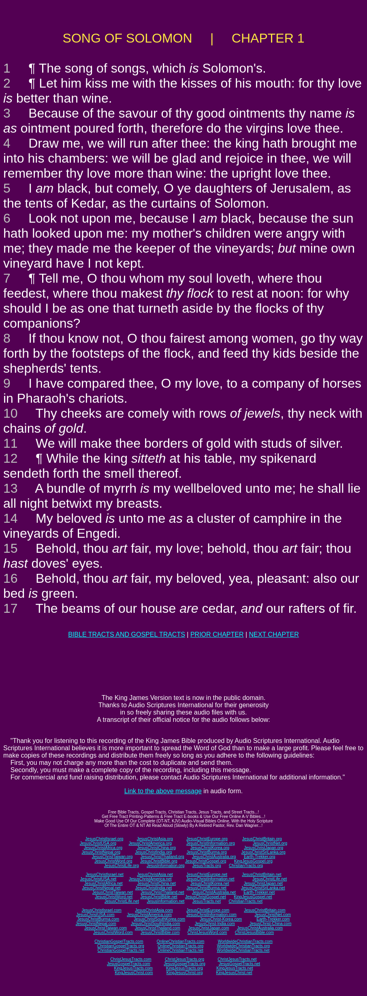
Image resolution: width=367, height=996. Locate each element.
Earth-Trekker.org (259, 856)
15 (10, 548)
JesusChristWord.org (113, 861)
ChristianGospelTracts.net (121, 950)
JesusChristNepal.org (100, 852)
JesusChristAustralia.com (260, 928)
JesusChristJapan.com (208, 928)
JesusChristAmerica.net (150, 879)
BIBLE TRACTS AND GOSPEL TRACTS (126, 634)
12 (10, 458)
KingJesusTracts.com (133, 968)
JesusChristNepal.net (101, 888)
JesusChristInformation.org (210, 843)
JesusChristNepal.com (96, 923)
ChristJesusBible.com (254, 932)
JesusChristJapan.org (263, 848)
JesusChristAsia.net (155, 874)
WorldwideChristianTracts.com (245, 941)
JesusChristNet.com (272, 914)
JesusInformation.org (165, 865)
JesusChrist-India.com (215, 923)
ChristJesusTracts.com (130, 959)
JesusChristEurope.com (207, 910)
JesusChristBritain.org (262, 839)
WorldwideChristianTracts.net (243, 950)
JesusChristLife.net (269, 879)
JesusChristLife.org (121, 865)
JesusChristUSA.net (98, 879)
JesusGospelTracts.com (128, 964)
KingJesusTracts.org (184, 968)
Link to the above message (163, 791)
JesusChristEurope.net (206, 874)
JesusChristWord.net (113, 897)
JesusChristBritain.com (264, 910)
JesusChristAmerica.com (149, 914)
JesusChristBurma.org (207, 852)
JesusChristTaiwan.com (105, 928)
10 (10, 413)
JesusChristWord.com (113, 932)
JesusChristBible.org (158, 861)
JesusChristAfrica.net (103, 883)
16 (10, 578)
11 (10, 443)
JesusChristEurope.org (207, 839)
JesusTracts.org (206, 865)
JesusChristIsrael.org (104, 839)
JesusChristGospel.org (205, 861)
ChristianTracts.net (245, 901)
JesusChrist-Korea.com (221, 919)
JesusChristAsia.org (155, 839)
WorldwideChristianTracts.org (243, 946)
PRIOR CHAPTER (217, 634)
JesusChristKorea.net (209, 883)
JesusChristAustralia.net (214, 892)
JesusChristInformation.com (211, 914)
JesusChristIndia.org (153, 852)
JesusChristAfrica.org (103, 848)
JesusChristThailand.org (162, 856)
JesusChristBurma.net (206, 888)
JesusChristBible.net (158, 897)
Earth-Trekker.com (273, 919)
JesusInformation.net (165, 901)
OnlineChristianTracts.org (180, 946)
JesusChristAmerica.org (150, 843)
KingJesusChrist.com (134, 972)
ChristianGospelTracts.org (120, 946)
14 (10, 518)
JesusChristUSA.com (95, 914)
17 (10, 608)
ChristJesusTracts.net (237, 959)
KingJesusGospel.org (253, 861)
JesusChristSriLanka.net (263, 888)
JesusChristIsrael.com (101, 910)
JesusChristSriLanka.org (263, 852)
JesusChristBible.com (160, 932)
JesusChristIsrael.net (104, 874)
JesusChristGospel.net (205, 897)
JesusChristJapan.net (263, 883)
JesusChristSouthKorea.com (159, 919)
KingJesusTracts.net (234, 968)
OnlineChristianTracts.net (180, 950)
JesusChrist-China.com (270, 923)
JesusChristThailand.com (157, 928)
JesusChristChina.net (156, 883)
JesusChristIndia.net (153, 888)
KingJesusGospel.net (253, 897)
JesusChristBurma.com (98, 919)
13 (10, 488)
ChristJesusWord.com (207, 932)
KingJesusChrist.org (184, 972)
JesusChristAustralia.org (214, 856)
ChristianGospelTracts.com (118, 941)
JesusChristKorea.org (209, 848)
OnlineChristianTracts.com (180, 941)
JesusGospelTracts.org (184, 964)
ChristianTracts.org (246, 865)
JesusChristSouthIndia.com (155, 923)
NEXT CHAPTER (274, 634)
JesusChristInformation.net (210, 879)
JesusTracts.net (206, 901)
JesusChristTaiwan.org (112, 856)
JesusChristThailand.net (162, 892)
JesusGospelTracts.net (239, 964)
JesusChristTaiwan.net (112, 892)
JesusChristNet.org (270, 843)
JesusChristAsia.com (154, 910)
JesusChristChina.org (156, 848)
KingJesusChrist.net (234, 972)
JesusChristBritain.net (261, 874)
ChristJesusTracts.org (184, 959)
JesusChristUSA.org (98, 843)
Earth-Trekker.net (259, 892)
